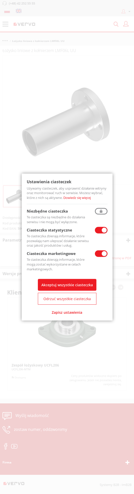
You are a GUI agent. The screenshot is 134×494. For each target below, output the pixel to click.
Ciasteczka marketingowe (51, 253)
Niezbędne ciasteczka (47, 211)
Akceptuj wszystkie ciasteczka (67, 284)
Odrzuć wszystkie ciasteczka (67, 298)
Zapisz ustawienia (67, 312)
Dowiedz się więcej (77, 197)
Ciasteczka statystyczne (49, 229)
